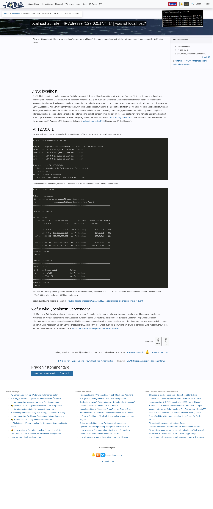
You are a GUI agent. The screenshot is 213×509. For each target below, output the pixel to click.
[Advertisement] (190, 88)
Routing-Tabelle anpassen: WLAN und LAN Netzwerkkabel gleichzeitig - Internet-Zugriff (105, 301)
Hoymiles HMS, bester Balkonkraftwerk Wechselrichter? (104, 437)
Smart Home (33, 4)
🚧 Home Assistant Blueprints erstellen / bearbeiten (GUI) (36, 430)
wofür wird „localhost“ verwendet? (191, 54)
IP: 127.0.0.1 (182, 50)
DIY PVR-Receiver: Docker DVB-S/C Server (99, 405)
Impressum (117, 455)
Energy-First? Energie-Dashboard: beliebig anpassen (103, 398)
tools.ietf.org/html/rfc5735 (94, 121)
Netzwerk (59, 4)
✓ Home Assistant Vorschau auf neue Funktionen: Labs (35, 402)
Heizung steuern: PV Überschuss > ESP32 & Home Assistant (106, 395)
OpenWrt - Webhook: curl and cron (26, 437)
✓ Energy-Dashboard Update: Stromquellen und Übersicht (36, 398)
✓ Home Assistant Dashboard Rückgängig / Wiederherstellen (37, 416)
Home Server (47, 4)
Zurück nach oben (106, 461)
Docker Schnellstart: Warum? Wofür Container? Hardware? (174, 427)
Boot (84, 4)
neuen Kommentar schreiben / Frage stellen (52, 373)
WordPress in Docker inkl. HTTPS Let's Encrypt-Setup (172, 434)
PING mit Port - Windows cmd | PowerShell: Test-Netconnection (86, 361)
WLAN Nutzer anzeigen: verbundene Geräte (146, 361)
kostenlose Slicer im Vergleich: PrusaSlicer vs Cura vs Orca (105, 409)
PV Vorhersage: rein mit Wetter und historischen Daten (34, 395)
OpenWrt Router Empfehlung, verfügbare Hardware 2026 (104, 427)
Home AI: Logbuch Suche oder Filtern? (99, 434)
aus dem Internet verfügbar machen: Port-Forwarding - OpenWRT (177, 409)
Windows (69, 4)
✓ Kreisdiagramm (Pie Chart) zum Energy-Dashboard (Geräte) (38, 413)
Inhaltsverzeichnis (180, 40)
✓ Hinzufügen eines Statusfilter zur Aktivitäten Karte (33, 409)
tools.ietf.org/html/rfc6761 (121, 117)
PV (100, 4)
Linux (78, 4)
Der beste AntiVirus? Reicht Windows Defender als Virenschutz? (107, 402)
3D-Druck (93, 4)
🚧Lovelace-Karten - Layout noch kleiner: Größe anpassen (36, 405)
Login (198, 4)
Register (206, 4)
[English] (206, 57)
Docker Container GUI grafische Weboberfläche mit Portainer (175, 398)
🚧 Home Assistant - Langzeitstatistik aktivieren (31, 419)
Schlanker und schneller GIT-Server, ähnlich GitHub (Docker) (175, 413)
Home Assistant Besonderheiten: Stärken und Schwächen (105, 430)
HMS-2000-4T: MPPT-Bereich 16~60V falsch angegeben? (36, 434)
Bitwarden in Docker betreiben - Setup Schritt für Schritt (173, 395)
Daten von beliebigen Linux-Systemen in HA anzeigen (103, 423)
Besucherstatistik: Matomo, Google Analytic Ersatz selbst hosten (176, 437)
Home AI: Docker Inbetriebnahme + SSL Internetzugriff (175, 405)
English (172, 4)
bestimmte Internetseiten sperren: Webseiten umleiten (95, 328)
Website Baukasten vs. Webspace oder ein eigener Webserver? (176, 430)
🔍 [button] (192, 4)
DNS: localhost (183, 47)
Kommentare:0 (159, 352)
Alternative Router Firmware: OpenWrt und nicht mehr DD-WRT (107, 413)
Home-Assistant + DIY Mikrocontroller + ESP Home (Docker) (175, 402)
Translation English (135, 352)
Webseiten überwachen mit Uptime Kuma (166, 423)
